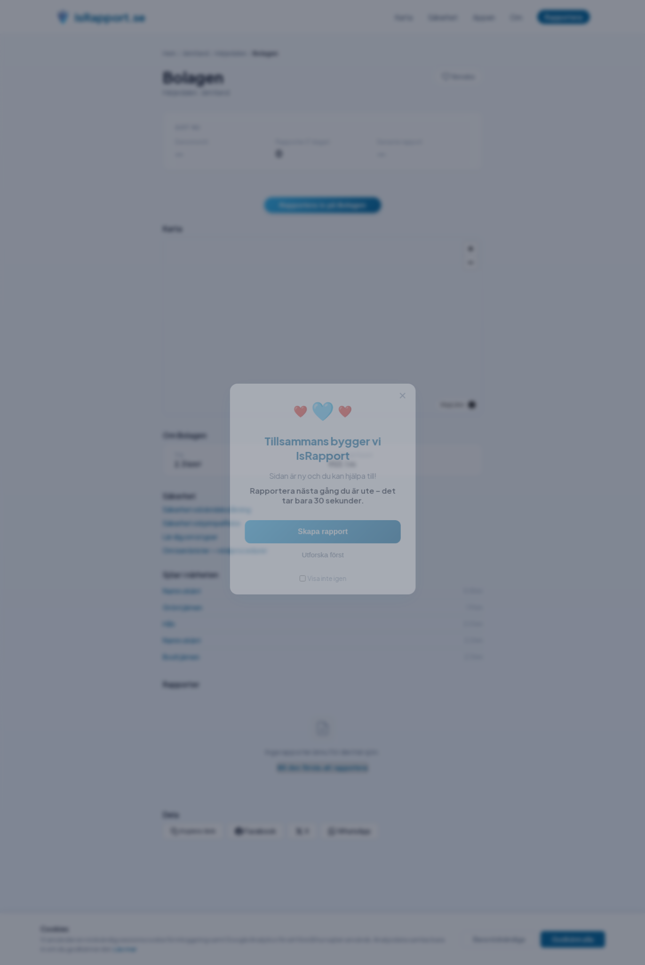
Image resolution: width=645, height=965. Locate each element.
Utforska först (323, 551)
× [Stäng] (402, 391)
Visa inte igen (322, 575)
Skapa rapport (322, 528)
